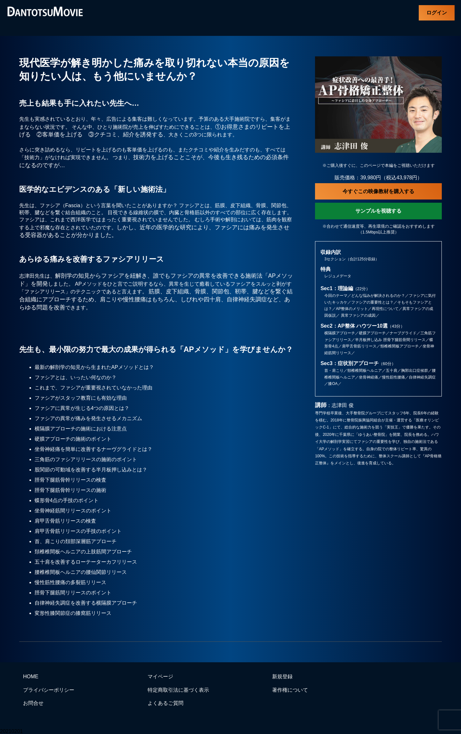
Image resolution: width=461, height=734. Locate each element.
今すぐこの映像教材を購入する (378, 191)
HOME (30, 676)
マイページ (160, 676)
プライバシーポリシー (48, 690)
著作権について (290, 690)
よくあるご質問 (165, 703)
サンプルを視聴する (378, 211)
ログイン (436, 12)
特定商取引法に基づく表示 (178, 690)
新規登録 (282, 676)
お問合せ (33, 703)
